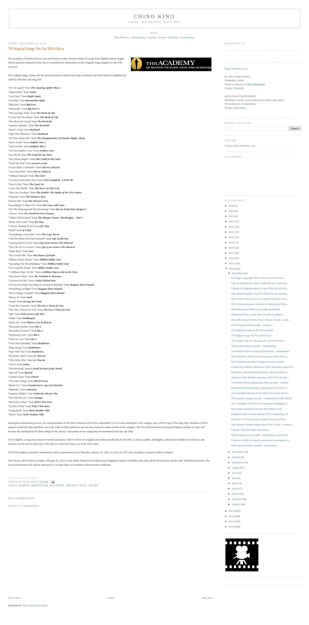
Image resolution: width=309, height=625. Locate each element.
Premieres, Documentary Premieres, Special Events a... (260, 372)
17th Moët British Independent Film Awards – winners (259, 382)
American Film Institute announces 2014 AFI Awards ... (260, 377)
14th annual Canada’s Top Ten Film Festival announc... (260, 293)
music (83, 485)
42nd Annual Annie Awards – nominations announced (259, 434)
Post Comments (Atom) (35, 605)
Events (162, 37)
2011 (232, 521)
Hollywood (57, 485)
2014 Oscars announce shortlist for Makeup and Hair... (259, 304)
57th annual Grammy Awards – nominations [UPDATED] (261, 398)
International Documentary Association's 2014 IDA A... (260, 387)
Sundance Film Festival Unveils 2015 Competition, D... (260, 414)
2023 (232, 221)
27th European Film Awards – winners (251, 324)
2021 (232, 231)
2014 (232, 268)
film (45, 485)
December (237, 273)
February (237, 499)
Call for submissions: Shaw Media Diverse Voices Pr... (259, 283)
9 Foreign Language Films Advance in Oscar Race (257, 277)
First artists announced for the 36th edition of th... (257, 408)
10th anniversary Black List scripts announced (255, 309)
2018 (232, 247)
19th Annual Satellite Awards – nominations (254, 445)
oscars (93, 485)
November (237, 451)
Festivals (173, 37)
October (236, 457)
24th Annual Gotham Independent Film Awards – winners (261, 424)
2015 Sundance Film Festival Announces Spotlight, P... (260, 403)
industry (72, 485)
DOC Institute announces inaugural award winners (257, 361)
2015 (232, 263)
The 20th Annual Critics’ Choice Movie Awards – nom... (260, 319)
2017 (232, 252)
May (234, 483)
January (236, 504)
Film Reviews (121, 37)
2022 (232, 226)
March (235, 493)
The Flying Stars (256, 84)
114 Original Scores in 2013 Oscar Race (252, 330)
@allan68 (239, 88)
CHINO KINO (154, 16)
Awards (152, 37)
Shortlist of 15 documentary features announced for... (259, 419)
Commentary (188, 37)
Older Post (206, 597)
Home (111, 597)
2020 (232, 237)
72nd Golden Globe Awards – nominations (253, 345)
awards (36, 485)
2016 (232, 258)
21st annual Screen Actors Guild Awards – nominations (260, 351)
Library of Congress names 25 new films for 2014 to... (259, 288)
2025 (232, 210)
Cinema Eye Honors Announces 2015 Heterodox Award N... (262, 366)
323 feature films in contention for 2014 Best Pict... (258, 340)
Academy (24, 485)
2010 (232, 526)
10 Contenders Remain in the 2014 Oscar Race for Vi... (260, 393)
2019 (232, 242)
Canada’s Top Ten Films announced (249, 429)
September (238, 462)
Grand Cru (249, 103)
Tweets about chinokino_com (240, 145)
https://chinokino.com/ (236, 68)
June (234, 478)
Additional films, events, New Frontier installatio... (258, 314)
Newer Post (14, 597)
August (236, 467)
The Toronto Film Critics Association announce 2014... (260, 298)
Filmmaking (138, 37)
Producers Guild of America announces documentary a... (260, 440)
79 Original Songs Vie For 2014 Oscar (36, 49)
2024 (232, 216)
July (234, 472)
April (235, 488)
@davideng (240, 107)
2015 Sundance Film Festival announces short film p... (259, 356)
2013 (232, 510)
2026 (232, 205)
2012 (232, 516)
